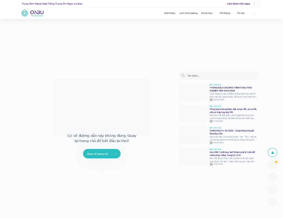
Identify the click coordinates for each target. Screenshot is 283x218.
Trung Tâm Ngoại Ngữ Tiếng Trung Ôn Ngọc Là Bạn (52, 3)
